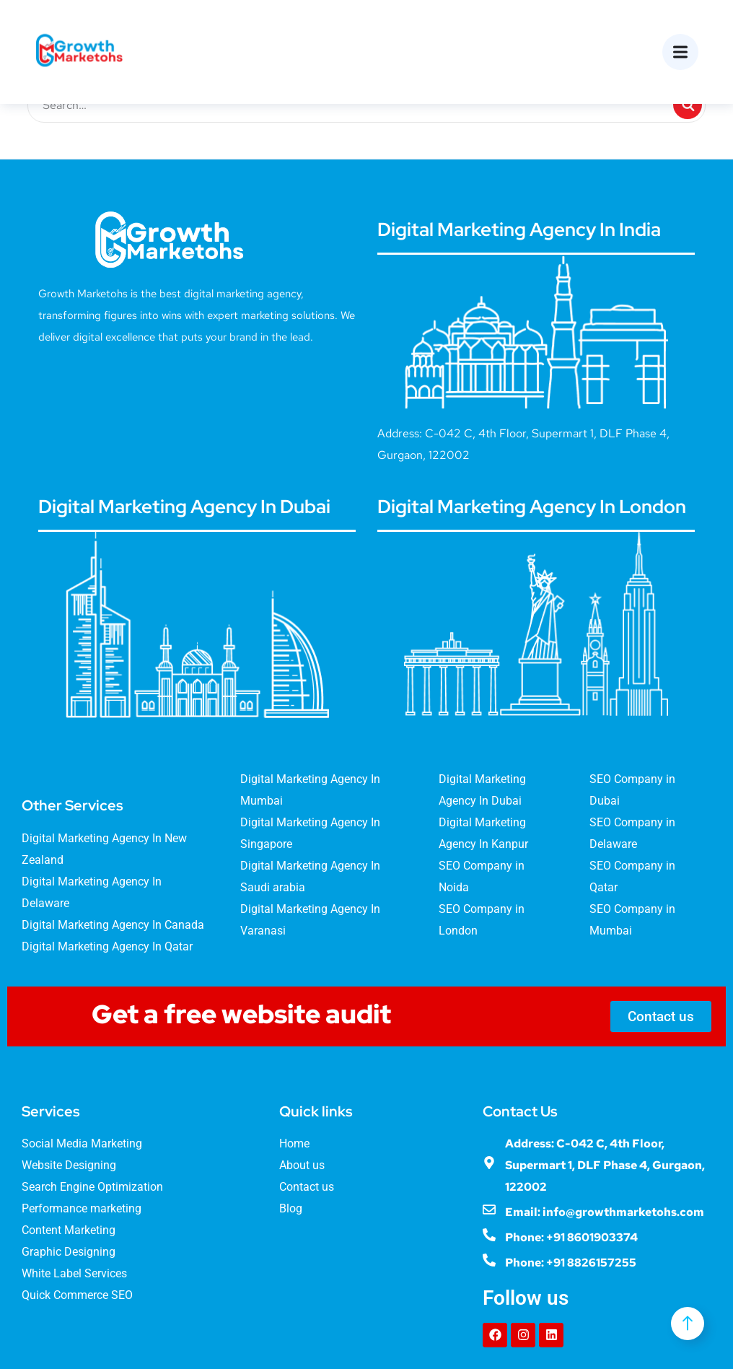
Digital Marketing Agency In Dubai (184, 506)
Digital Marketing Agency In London (531, 506)
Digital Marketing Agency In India (519, 229)
